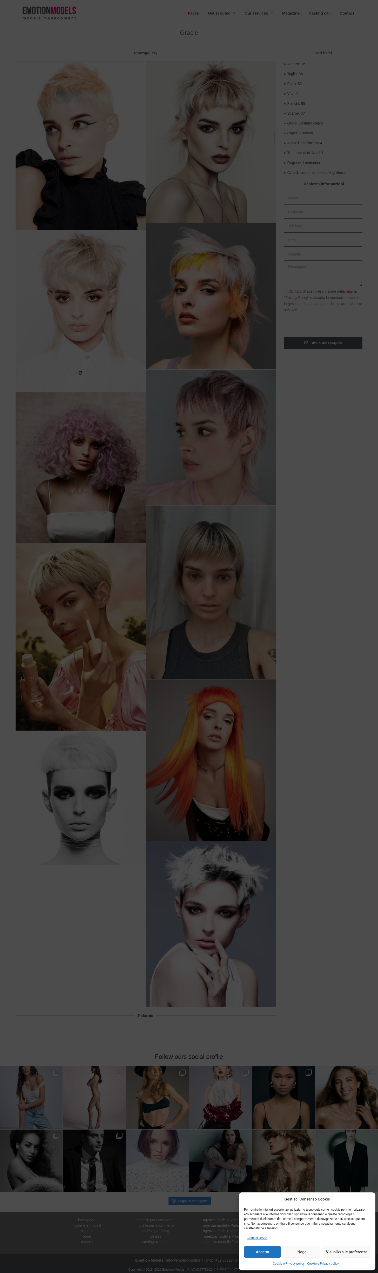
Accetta (262, 1252)
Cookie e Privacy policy (289, 1263)
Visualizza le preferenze (346, 1252)
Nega (302, 1252)
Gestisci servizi (257, 1238)
